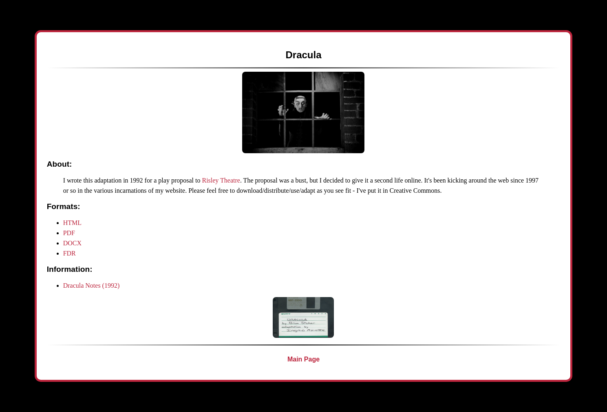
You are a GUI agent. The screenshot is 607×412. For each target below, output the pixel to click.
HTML (72, 222)
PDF (69, 232)
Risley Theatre (221, 180)
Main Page (303, 359)
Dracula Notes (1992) (91, 285)
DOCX (72, 243)
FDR (69, 253)
